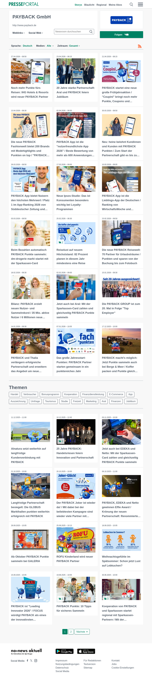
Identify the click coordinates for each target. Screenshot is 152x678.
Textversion (90, 663)
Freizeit (79, 401)
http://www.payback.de (24, 25)
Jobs (114, 663)
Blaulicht (89, 5)
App (133, 394)
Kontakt (116, 660)
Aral (106, 401)
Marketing (93, 401)
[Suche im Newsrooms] (74, 31)
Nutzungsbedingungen (67, 663)
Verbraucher (30, 394)
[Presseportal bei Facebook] (26, 660)
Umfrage (36, 401)
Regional (101, 5)
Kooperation (72, 394)
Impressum (61, 660)
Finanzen (119, 401)
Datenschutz (62, 667)
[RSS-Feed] (140, 46)
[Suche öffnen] (131, 4)
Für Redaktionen (92, 660)
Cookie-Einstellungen (123, 667)
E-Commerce (118, 394)
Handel (14, 394)
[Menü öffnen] (140, 4)
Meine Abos (115, 5)
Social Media (62, 671)
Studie (66, 401)
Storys (78, 5)
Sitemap (88, 667)
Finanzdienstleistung (95, 394)
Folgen (121, 35)
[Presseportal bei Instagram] (35, 660)
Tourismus (51, 401)
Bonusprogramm (51, 394)
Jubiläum (134, 401)
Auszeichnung (18, 401)
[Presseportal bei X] (30, 660)
